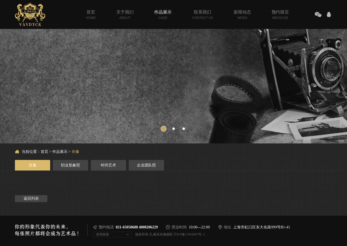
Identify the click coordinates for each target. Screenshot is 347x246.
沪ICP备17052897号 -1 (189, 234)
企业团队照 (146, 165)
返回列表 (31, 198)
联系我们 (202, 12)
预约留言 (280, 12)
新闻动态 (242, 12)
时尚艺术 (108, 165)
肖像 (75, 152)
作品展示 (163, 12)
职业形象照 (70, 165)
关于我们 (125, 12)
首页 (91, 12)
